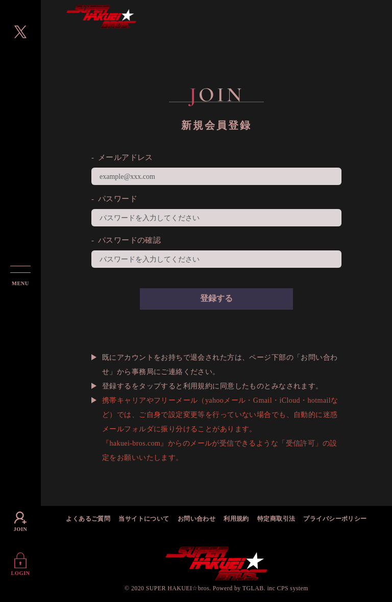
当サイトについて (143, 519)
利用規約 (236, 519)
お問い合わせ (197, 519)
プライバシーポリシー (334, 519)
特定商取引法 (276, 519)
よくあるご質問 (88, 519)
